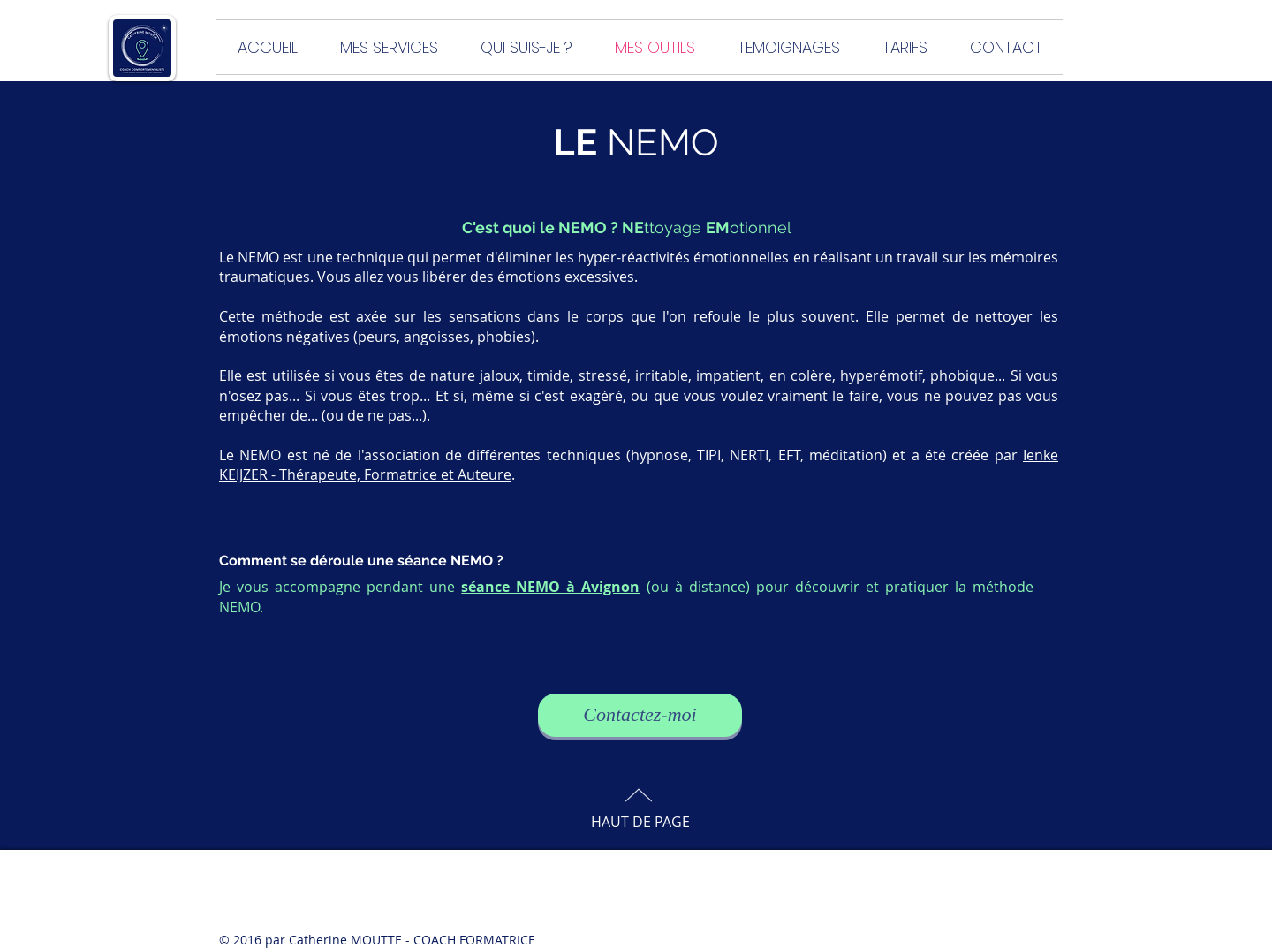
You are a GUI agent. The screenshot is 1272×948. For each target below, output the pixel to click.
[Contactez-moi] (640, 715)
